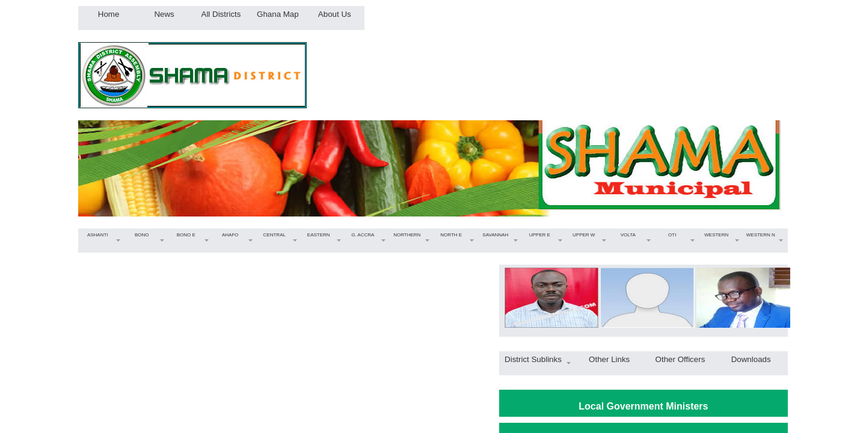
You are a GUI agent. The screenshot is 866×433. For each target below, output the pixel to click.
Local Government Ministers (643, 406)
